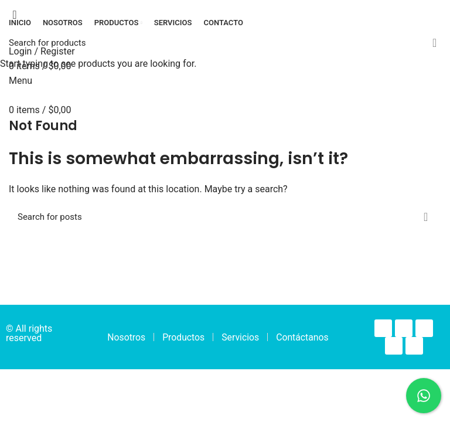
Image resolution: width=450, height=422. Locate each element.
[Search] (225, 42)
